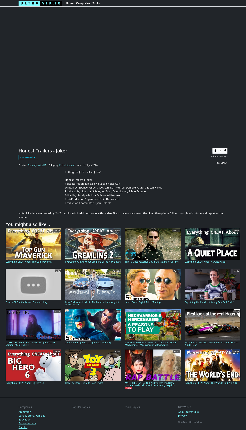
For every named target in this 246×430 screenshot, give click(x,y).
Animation (25, 412)
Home (70, 3)
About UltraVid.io (188, 412)
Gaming (23, 427)
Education (25, 419)
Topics (96, 3)
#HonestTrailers (28, 157)
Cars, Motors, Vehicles (32, 415)
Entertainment (67, 165)
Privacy (182, 415)
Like (217, 150)
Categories (83, 3)
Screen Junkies (37, 165)
